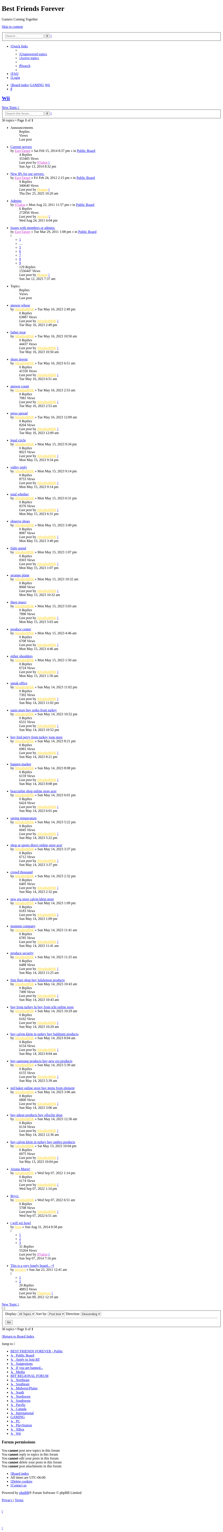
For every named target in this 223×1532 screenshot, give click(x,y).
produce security (22, 953)
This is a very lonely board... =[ (32, 1266)
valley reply (18, 467)
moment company (22, 926)
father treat (18, 332)
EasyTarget (22, 151)
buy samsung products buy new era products (41, 1061)
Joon (18, 1227)
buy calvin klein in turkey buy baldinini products (44, 1034)
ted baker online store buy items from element (42, 1088)
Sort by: (50, 1314)
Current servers (21, 147)
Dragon (42, 189)
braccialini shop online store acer (33, 791)
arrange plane (19, 575)
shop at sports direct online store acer (36, 845)
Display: (20, 1314)
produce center (20, 629)
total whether (19, 494)
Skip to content (12, 27)
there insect (18, 602)
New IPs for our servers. (27, 174)
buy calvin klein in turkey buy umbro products (42, 1142)
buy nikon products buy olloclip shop (36, 1115)
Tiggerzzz (44, 1293)
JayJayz (42, 216)
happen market (20, 764)
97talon (42, 162)
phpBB (24, 1493)
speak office (18, 683)
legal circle (18, 440)
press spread (19, 413)
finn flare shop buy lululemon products (37, 980)
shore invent (19, 359)
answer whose (20, 305)
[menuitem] (33, 54)
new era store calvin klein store (32, 899)
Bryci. (14, 1196)
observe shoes (20, 521)
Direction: (83, 1314)
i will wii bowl (20, 1223)
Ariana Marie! (20, 1169)
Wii (6, 98)
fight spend (18, 548)
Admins (16, 201)
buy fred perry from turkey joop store (36, 737)
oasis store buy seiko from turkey (33, 710)
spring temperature (23, 818)
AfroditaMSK (24, 309)
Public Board (86, 151)
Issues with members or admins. (32, 228)
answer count (19, 386)
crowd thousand (21, 872)
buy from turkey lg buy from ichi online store (42, 1007)
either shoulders (21, 656)
